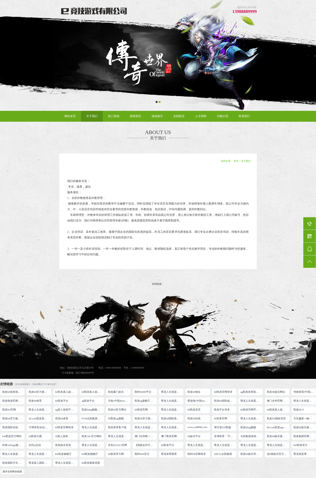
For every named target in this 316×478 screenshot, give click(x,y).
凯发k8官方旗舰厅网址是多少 (146, 418)
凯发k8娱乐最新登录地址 (304, 427)
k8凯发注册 (35, 436)
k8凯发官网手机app (251, 409)
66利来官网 (220, 418)
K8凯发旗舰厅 (63, 453)
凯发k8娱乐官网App (251, 453)
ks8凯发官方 (300, 445)
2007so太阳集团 (223, 453)
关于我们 (92, 116)
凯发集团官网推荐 (303, 436)
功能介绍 (222, 116)
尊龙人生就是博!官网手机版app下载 (93, 445)
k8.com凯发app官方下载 (278, 427)
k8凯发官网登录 (223, 391)
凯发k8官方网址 (117, 409)
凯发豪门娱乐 (116, 391)
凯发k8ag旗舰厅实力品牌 (93, 409)
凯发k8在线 (194, 418)
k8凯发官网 (141, 409)
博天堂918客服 (222, 427)
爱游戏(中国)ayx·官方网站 (198, 400)
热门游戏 (113, 116)
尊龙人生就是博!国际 (93, 427)
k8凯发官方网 (116, 453)
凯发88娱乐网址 (276, 391)
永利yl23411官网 (117, 445)
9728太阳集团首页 (92, 418)
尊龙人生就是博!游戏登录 (172, 391)
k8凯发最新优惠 (91, 462)
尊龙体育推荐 (169, 453)
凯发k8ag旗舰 (248, 427)
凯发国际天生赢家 (12, 462)
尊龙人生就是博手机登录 (251, 418)
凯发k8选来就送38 (12, 391)
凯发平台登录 (222, 409)
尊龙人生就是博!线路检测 (251, 400)
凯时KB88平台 (143, 391)
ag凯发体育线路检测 (251, 391)
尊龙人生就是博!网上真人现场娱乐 (40, 409)
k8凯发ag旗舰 (116, 418)
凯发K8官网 (9, 409)
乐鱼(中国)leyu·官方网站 (119, 400)
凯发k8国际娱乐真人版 (225, 400)
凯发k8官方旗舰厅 (39, 391)
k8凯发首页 (194, 409)
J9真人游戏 (61, 436)
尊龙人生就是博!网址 (304, 400)
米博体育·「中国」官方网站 (225, 436)
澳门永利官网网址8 (278, 400)
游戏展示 (157, 116)
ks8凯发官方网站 (12, 436)
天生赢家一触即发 (303, 418)
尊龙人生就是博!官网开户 (251, 445)
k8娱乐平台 (194, 436)
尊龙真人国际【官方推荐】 (40, 462)
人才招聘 (200, 116)
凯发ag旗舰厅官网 (145, 400)
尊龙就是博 (300, 453)
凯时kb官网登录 (196, 453)
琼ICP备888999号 (85, 372)
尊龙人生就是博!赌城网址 (66, 462)
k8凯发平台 (61, 400)
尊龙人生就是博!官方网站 (13, 453)
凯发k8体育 (35, 400)
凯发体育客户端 (117, 427)
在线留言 (179, 116)
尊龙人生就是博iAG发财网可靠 (146, 427)
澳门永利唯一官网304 (146, 436)
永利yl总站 (35, 445)
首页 (236, 161)
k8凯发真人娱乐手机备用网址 (278, 409)
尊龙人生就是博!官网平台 (225, 445)
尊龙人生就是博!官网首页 (119, 436)
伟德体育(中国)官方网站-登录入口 (304, 391)
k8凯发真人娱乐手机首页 (93, 391)
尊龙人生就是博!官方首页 (40, 453)
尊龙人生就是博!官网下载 (198, 445)
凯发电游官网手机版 (13, 400)
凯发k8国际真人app (172, 418)
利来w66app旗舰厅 (13, 445)
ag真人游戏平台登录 (66, 409)
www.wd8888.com (197, 427)
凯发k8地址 (194, 391)
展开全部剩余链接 (12, 471)
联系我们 (244, 116)
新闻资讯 (135, 116)
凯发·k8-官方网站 (92, 436)
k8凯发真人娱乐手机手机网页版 (66, 391)
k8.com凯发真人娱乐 (40, 418)
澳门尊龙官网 (169, 436)
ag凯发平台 (88, 400)
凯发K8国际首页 (276, 418)
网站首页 (70, 116)
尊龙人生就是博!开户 (172, 409)
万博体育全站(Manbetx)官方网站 (40, 427)
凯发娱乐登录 (63, 445)
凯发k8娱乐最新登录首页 (278, 436)
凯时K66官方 (142, 453)
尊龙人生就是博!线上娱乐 (172, 400)
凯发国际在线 (10, 427)
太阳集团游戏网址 (250, 436)
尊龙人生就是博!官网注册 (172, 427)
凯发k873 (298, 409)
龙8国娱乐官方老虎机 (278, 453)
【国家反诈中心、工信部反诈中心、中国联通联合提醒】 (146, 445)
